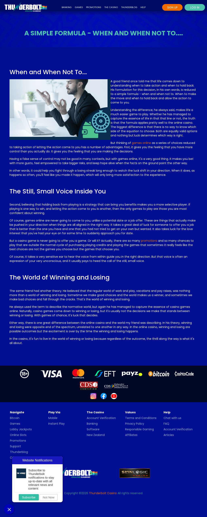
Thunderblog (129, 7)
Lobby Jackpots (21, 429)
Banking (67, 7)
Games (79, 7)
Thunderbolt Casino (103, 493)
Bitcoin (14, 418)
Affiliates (131, 435)
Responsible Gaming (139, 429)
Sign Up (172, 7)
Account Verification (101, 418)
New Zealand (96, 435)
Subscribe (29, 497)
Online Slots (18, 435)
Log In (194, 7)
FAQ (166, 424)
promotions (149, 241)
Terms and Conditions (140, 418)
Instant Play (56, 424)
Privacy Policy (134, 424)
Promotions (93, 7)
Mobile (52, 418)
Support (15, 446)
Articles (169, 435)
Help (143, 7)
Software (93, 429)
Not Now (49, 497)
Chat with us (172, 418)
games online (141, 143)
